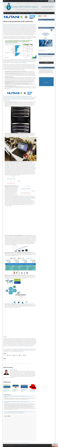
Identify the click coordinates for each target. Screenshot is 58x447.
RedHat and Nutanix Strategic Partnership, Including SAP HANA (32, 390)
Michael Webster (8, 22)
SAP (25, 363)
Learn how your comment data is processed (22, 442)
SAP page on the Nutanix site (15, 345)
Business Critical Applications (19, 22)
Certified (21, 363)
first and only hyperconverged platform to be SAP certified (23, 25)
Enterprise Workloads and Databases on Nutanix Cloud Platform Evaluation (24, 390)
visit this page (25, 62)
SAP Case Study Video (18, 60)
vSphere (29, 363)
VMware (27, 22)
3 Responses (32, 22)
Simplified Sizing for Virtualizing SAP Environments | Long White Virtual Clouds (14, 411)
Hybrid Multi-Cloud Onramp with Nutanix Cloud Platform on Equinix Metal (15, 390)
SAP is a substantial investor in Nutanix (15, 98)
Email (40, 58)
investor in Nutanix (12, 34)
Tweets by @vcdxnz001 (42, 50)
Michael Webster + (23, 350)
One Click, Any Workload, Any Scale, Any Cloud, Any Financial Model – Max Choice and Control (6, 390)
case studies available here (31, 61)
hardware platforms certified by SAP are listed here (13, 26)
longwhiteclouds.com (26, 349)
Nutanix (24, 22)
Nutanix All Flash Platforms (31, 198)
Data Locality (23, 169)
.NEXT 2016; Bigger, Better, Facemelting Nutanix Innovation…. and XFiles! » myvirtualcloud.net (16, 401)
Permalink (6, 402)
